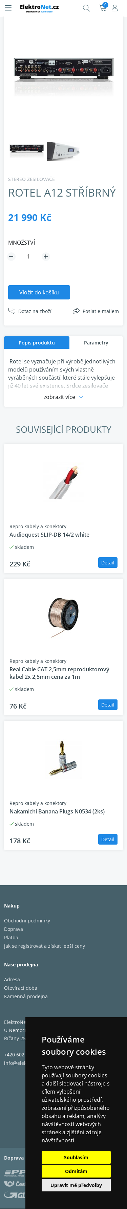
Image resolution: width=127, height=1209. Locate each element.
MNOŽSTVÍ (21, 242)
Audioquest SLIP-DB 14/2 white (49, 534)
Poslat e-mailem (101, 311)
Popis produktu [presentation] (37, 342)
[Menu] (8, 8)
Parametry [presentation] (96, 342)
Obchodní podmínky (27, 920)
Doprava (13, 929)
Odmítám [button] (76, 1171)
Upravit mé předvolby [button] (76, 1185)
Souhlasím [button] (76, 1157)
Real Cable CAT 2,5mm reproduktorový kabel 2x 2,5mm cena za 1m (59, 673)
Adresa (12, 979)
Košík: (103, 8)
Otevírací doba (20, 988)
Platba (11, 937)
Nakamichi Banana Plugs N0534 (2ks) (57, 811)
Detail (107, 562)
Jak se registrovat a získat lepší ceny (44, 946)
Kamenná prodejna (26, 996)
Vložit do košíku (39, 292)
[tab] (36, 342)
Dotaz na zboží (34, 311)
